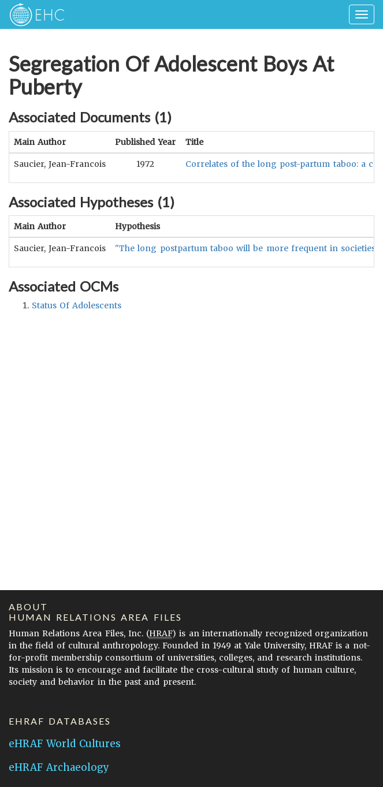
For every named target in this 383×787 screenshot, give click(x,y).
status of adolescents (76, 305)
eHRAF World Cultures (65, 743)
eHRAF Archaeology (59, 767)
